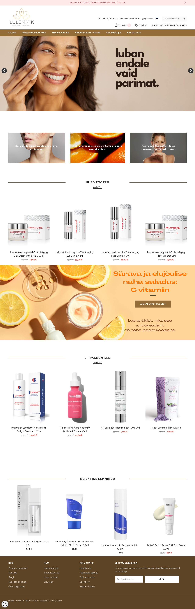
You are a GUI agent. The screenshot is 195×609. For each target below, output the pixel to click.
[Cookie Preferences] (5, 604)
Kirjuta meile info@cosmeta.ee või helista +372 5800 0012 (130, 18)
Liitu (169, 579)
